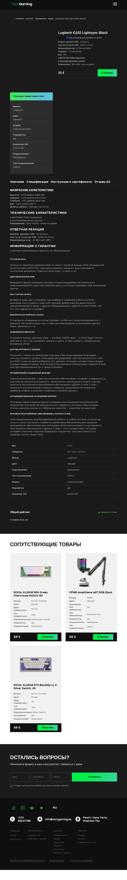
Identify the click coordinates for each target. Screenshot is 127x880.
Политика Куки (57, 871)
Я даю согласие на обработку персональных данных (42, 796)
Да (70, 498)
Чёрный (73, 470)
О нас (13, 845)
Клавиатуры (60, 846)
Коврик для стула (87, 853)
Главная (14, 841)
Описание (17, 185)
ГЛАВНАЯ (20, 19)
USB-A (72, 484)
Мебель (82, 841)
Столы (81, 849)
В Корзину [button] (48, 647)
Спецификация (37, 185)
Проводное (75, 477)
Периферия (41, 19)
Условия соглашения (81, 871)
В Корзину (107, 73)
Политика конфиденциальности (27, 871)
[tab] (17, 186)
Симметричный (77, 491)
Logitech (74, 463)
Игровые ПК (34, 846)
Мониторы (59, 860)
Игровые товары (62, 863)
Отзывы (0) (102, 185)
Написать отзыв (109, 523)
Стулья (81, 846)
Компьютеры (35, 841)
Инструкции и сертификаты (71, 185)
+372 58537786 (24, 829)
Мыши (50, 19)
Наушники (59, 853)
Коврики (58, 856)
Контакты (15, 850)
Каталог (29, 19)
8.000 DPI (74, 505)
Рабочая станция (37, 849)
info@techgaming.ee (58, 829)
